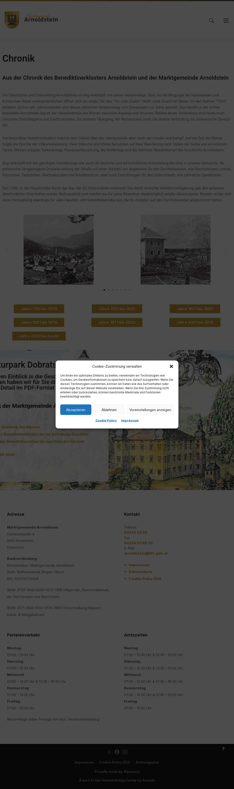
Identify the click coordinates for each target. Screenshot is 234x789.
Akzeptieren (75, 409)
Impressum (130, 420)
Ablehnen (109, 409)
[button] (171, 366)
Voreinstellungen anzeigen (150, 409)
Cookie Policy (106, 420)
